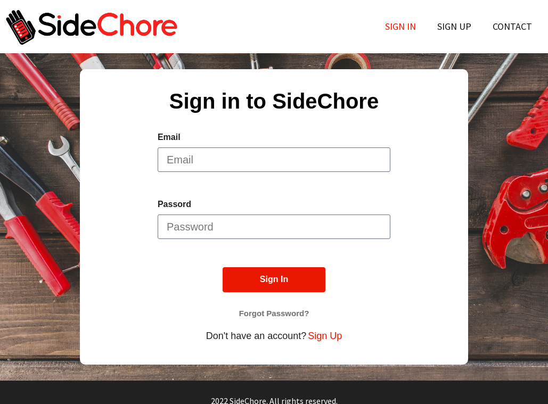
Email (169, 137)
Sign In (400, 26)
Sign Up (454, 26)
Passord (174, 204)
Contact (512, 26)
